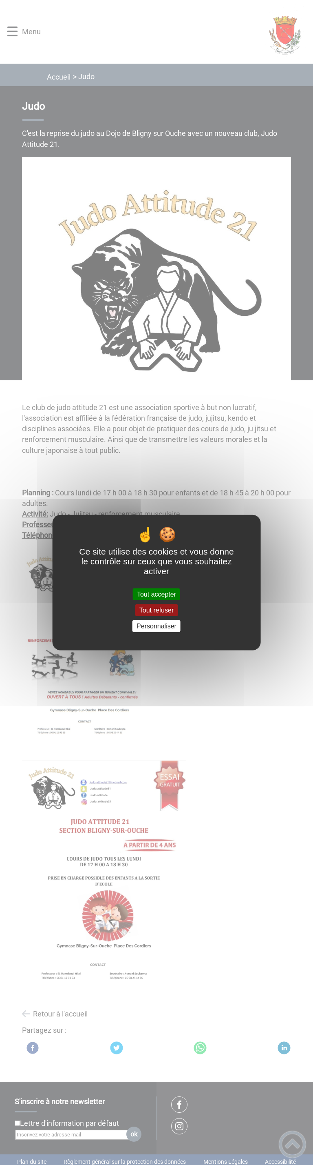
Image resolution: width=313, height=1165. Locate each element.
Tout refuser (156, 609)
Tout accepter (156, 593)
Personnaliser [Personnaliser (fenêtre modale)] (156, 626)
